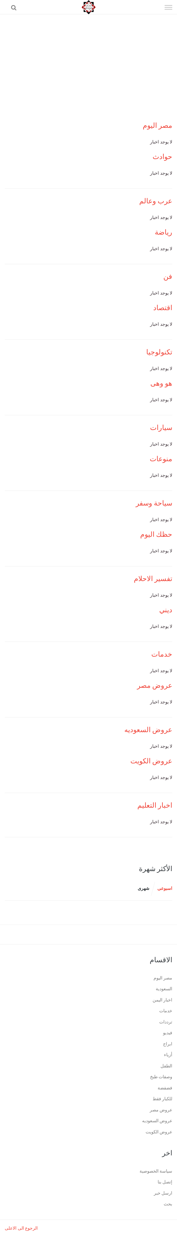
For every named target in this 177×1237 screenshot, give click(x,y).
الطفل (166, 1066)
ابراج (167, 1044)
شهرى (143, 888)
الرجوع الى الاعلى (21, 1228)
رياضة (163, 232)
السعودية (164, 988)
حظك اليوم (156, 534)
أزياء (168, 1054)
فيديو (167, 1032)
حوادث (162, 157)
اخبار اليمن (163, 1000)
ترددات (165, 1022)
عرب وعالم (156, 201)
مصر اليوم (158, 125)
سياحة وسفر (154, 503)
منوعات (161, 459)
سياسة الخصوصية (156, 1171)
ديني (165, 610)
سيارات (161, 428)
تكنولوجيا (159, 352)
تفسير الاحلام (153, 579)
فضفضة (165, 1088)
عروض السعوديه (148, 730)
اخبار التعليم (155, 805)
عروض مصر (155, 685)
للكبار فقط (163, 1098)
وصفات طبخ (161, 1076)
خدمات (161, 654)
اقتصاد (162, 308)
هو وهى (161, 383)
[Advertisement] (88, 62)
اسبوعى (164, 888)
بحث (168, 1204)
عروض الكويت (151, 761)
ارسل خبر (163, 1193)
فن (167, 276)
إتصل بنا (165, 1182)
